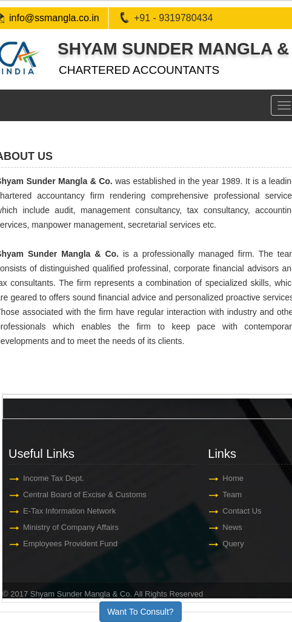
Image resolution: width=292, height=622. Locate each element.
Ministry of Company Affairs (71, 527)
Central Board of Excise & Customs (85, 494)
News (233, 527)
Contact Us (242, 510)
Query (233, 543)
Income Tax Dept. (53, 478)
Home (233, 478)
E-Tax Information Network (69, 510)
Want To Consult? (140, 612)
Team (232, 494)
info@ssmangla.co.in (54, 18)
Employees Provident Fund (70, 543)
